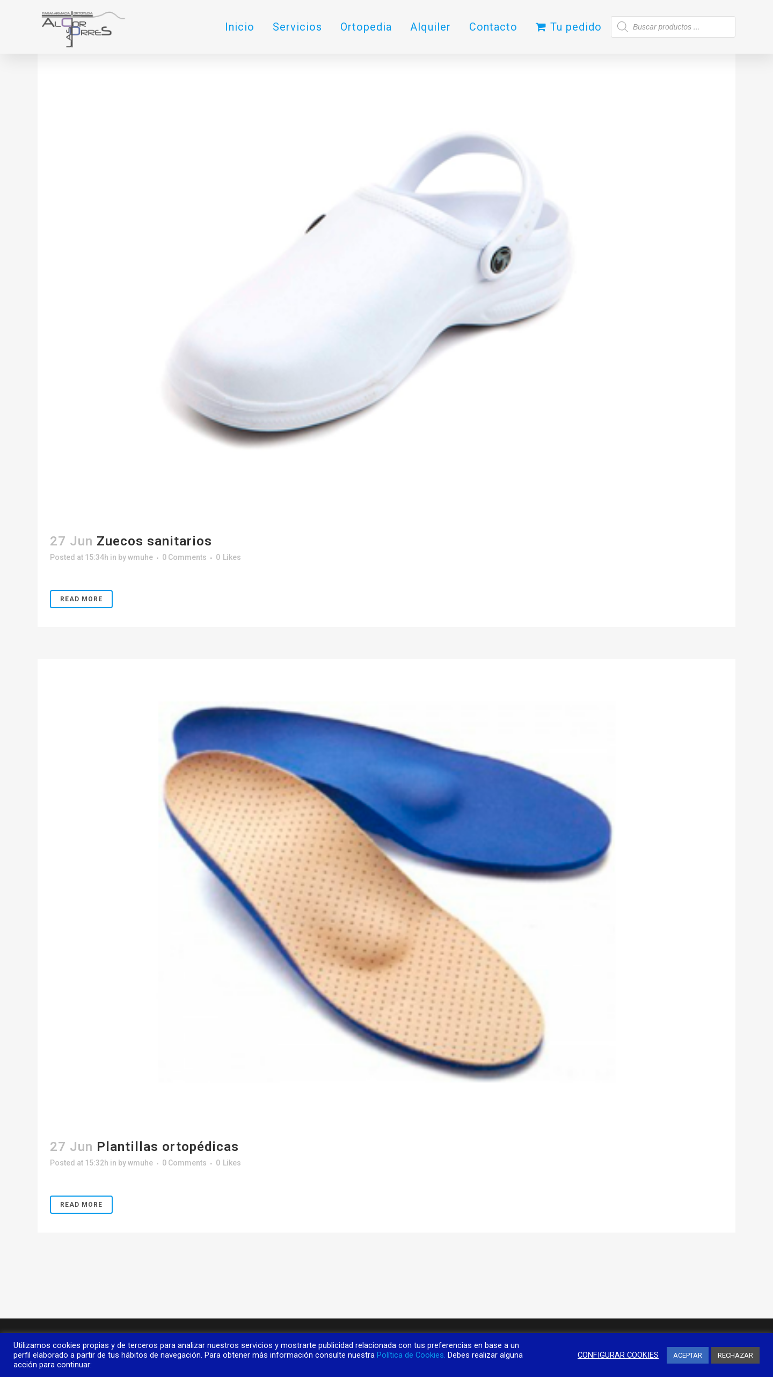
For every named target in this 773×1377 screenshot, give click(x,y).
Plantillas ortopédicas (168, 1146)
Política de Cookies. (411, 1355)
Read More (81, 599)
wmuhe (140, 557)
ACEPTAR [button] (687, 1355)
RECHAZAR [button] (735, 1355)
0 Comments (184, 557)
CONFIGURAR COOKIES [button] (618, 1355)
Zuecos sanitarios (154, 541)
